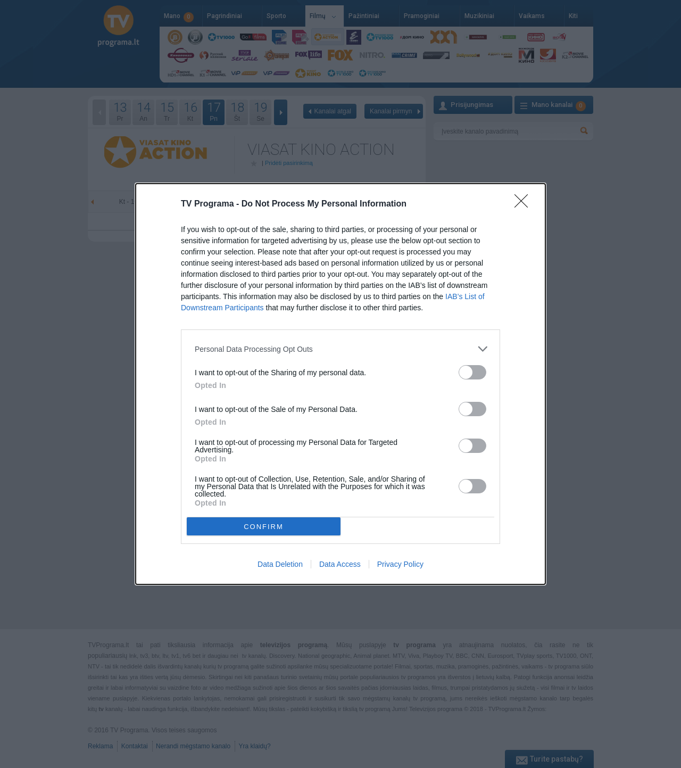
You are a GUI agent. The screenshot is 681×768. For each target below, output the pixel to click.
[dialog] (340, 384)
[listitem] (340, 348)
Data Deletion (280, 564)
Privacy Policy (400, 564)
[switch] (472, 372)
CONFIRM (264, 527)
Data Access (340, 564)
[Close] (524, 204)
